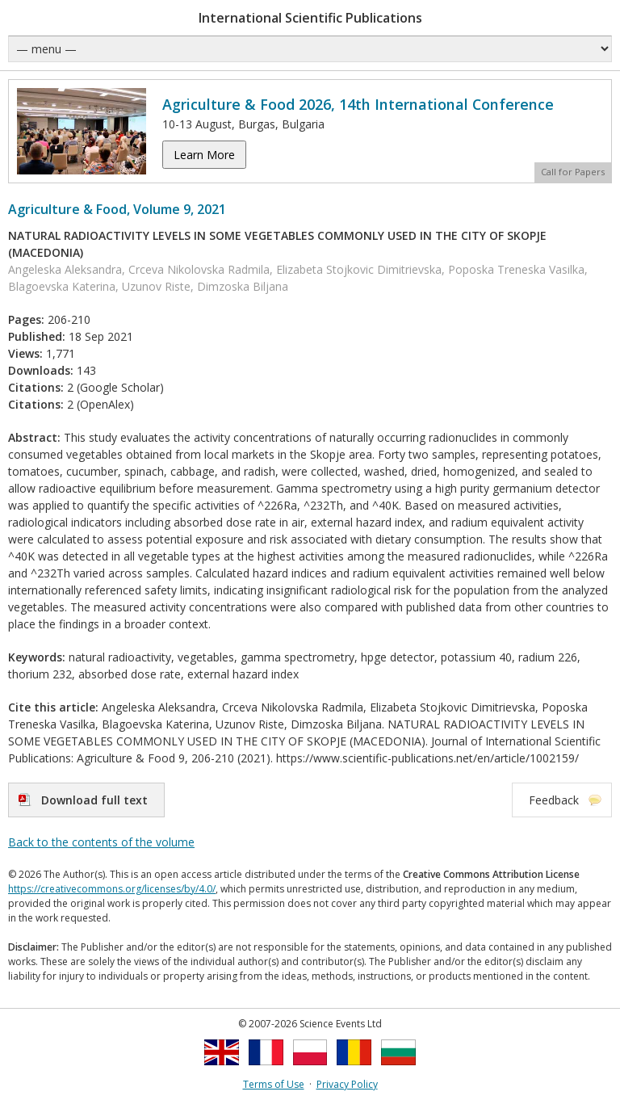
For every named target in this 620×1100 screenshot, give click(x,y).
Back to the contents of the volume (101, 842)
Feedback (554, 800)
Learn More (204, 154)
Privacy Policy (347, 1084)
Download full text (94, 800)
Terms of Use (273, 1084)
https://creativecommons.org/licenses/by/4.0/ (112, 889)
